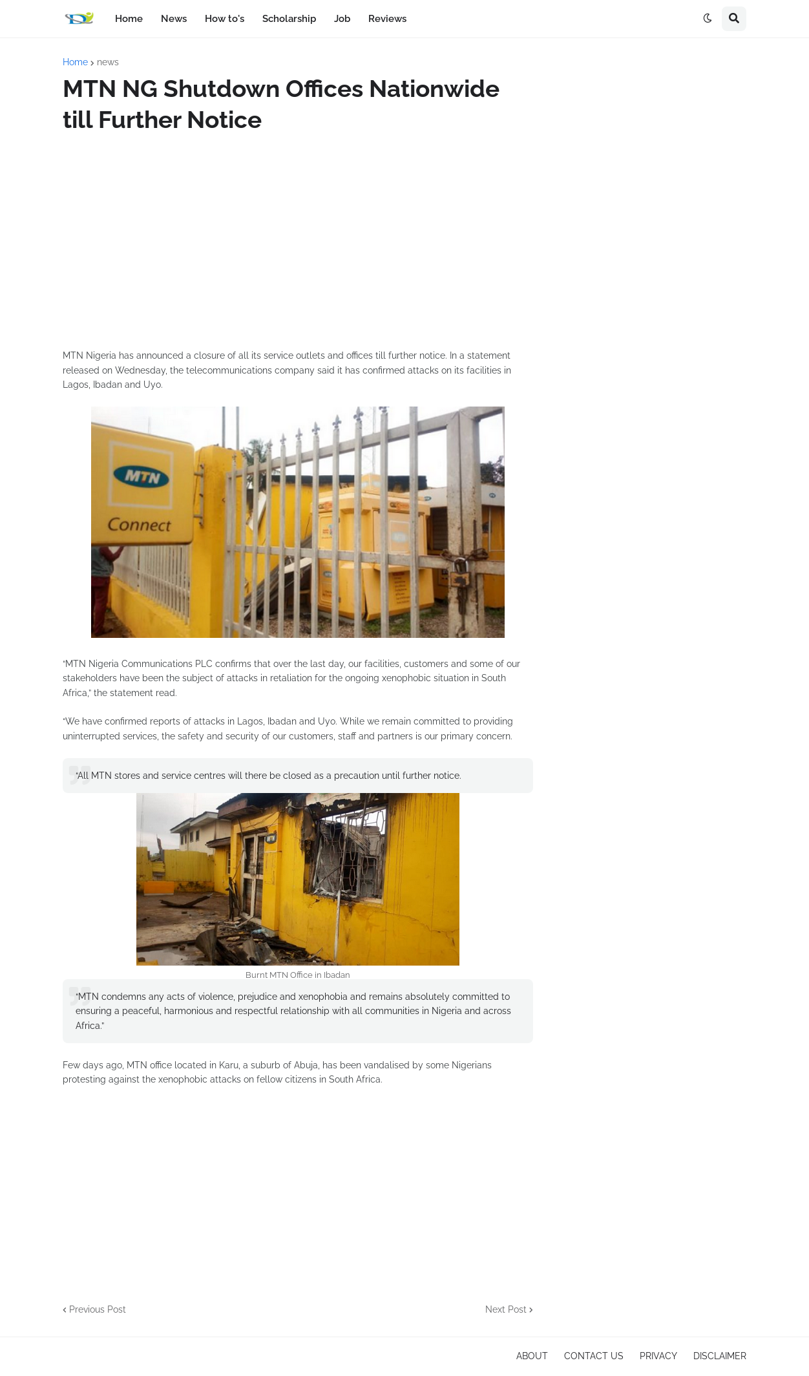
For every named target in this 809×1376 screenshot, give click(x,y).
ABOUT (532, 1356)
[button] (707, 18)
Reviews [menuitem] (387, 19)
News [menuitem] (174, 19)
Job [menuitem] (342, 19)
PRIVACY (658, 1356)
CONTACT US (594, 1356)
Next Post (506, 1309)
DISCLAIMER (719, 1356)
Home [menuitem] (129, 19)
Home (75, 62)
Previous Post (97, 1309)
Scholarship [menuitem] (289, 19)
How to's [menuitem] (224, 19)
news (108, 62)
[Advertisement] (298, 241)
